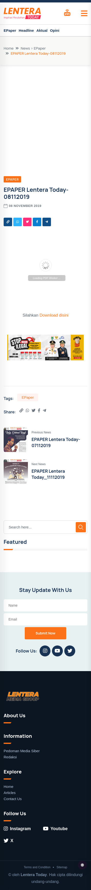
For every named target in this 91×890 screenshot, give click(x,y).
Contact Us (13, 799)
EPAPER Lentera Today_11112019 (48, 474)
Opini (54, 30)
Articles (10, 793)
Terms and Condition (37, 867)
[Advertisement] (45, 113)
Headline (26, 30)
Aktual (42, 30)
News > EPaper (33, 48)
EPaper (10, 30)
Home (9, 48)
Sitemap (62, 867)
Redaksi (10, 757)
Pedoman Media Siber (22, 751)
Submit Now (46, 633)
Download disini (54, 315)
